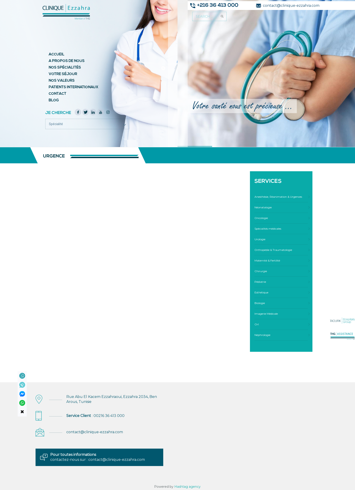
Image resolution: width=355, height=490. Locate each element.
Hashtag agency (187, 487)
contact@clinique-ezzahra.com (94, 432)
